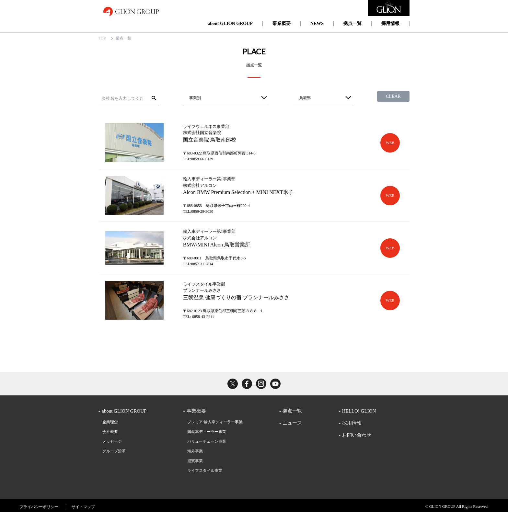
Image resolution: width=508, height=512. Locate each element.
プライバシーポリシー (38, 504)
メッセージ (112, 439)
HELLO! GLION (359, 408)
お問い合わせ (356, 432)
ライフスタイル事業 (204, 468)
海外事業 (195, 449)
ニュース (292, 420)
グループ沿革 (114, 449)
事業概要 (281, 23)
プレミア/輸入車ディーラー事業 (215, 419)
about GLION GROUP (230, 23)
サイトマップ (83, 504)
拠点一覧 (352, 23)
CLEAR (393, 96)
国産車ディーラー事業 (206, 429)
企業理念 (110, 419)
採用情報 (390, 23)
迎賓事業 (195, 458)
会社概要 (110, 429)
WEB (390, 142)
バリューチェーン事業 (206, 439)
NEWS (317, 23)
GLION (131, 11)
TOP (102, 38)
